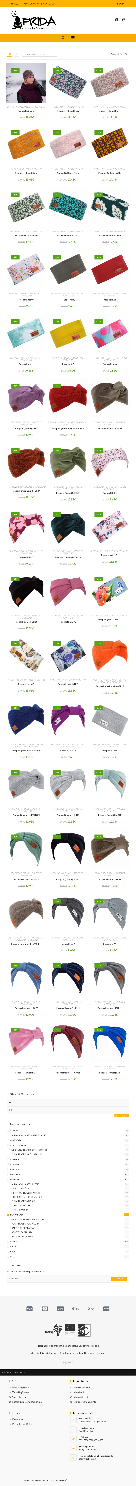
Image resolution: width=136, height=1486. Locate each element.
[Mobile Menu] (73, 38)
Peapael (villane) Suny (26, 173)
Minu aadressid (81, 1397)
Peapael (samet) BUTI (26, 1072)
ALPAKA (14, 1130)
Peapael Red (109, 299)
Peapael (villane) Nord (68, 235)
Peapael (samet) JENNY (110, 1008)
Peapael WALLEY (109, 555)
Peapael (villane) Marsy (110, 111)
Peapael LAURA (68, 750)
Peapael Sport (110, 364)
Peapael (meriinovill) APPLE (110, 686)
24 (122, 54)
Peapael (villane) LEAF (110, 235)
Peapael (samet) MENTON (26, 815)
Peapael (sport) (26, 684)
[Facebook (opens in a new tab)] (118, 19)
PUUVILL (25, 293)
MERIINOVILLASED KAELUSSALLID (29, 1150)
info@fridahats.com (88, 1459)
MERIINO (52, 422)
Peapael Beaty (26, 299)
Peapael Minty (26, 364)
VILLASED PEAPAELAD (34, 106)
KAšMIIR (14, 1159)
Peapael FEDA (68, 944)
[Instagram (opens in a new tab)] (125, 19)
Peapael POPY (109, 750)
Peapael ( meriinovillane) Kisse (68, 428)
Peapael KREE (110, 493)
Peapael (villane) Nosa (68, 173)
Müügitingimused (21, 1387)
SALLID (14, 1246)
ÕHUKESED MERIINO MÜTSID (26, 1197)
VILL (21, 106)
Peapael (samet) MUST (68, 879)
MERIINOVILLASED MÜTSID (25, 1192)
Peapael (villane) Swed (26, 235)
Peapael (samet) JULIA (68, 815)
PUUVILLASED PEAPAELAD (32, 294)
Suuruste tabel (19, 1397)
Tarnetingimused (20, 1392)
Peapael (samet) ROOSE (68, 1072)
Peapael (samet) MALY (26, 1008)
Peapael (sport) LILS (68, 684)
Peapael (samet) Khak (110, 879)
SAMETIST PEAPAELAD (31, 423)
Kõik (127, 54)
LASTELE (96, 680)
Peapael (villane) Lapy (68, 111)
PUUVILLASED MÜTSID (23, 1201)
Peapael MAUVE (68, 621)
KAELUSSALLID (18, 1145)
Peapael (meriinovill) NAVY (26, 750)
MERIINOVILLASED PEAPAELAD (72, 422)
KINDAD (14, 1164)
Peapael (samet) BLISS (26, 621)
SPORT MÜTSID (19, 1209)
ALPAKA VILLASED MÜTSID (25, 1184)
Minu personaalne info (85, 1401)
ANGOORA (16, 1140)
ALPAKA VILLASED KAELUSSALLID (28, 1135)
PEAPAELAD (12, 106)
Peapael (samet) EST (109, 1072)
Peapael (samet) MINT (109, 815)
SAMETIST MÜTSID (21, 1205)
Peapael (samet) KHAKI (110, 428)
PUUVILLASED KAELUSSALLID (26, 1154)
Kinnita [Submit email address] (119, 1278)
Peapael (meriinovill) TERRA (26, 490)
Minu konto (79, 1392)
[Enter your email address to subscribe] (68, 1279)
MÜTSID (14, 1179)
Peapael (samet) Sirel (26, 428)
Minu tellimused (81, 1387)
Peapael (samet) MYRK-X (68, 557)
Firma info (17, 1419)
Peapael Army (68, 299)
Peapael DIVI (109, 944)
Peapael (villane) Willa (109, 173)
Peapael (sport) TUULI (109, 619)
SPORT (106, 551)
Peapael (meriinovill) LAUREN (26, 944)
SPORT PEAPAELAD (119, 551)
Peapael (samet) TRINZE (26, 879)
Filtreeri (121, 1116)
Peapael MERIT (26, 557)
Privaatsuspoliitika (22, 1424)
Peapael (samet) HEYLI (68, 1008)
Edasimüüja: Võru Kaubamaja (27, 1401)
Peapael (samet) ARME (68, 493)
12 (118, 54)
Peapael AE (68, 364)
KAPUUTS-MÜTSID (21, 1188)
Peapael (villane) (26, 111)
